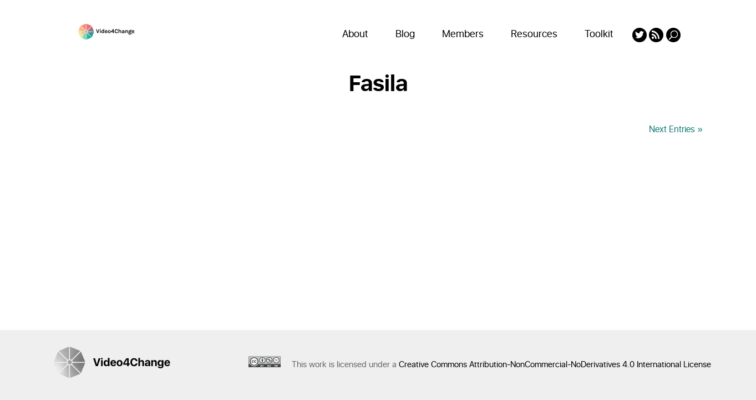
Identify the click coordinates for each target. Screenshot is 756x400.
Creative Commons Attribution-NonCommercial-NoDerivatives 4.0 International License (555, 364)
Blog (405, 34)
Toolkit (599, 34)
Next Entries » (676, 129)
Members (463, 34)
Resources (534, 34)
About (355, 34)
